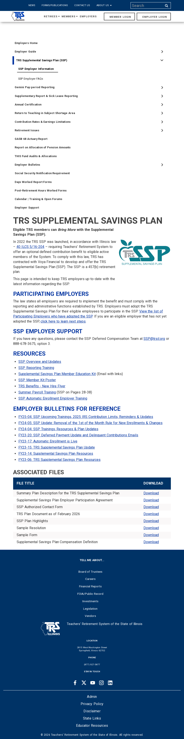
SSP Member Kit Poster (37, 380)
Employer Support (27, 207)
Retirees (52, 16)
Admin (92, 697)
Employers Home (26, 43)
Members (70, 16)
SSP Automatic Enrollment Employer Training (52, 398)
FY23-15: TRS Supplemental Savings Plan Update (56, 447)
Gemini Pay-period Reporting (35, 87)
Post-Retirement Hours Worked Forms (41, 190)
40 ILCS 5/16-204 (30, 247)
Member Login (120, 17)
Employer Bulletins (27, 164)
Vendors (90, 616)
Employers (88, 16)
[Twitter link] (83, 682)
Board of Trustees (90, 571)
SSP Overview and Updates (39, 362)
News (31, 5)
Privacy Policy (92, 704)
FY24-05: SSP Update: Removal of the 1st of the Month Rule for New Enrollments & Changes (90, 423)
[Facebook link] (75, 682)
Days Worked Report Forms (33, 182)
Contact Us (82, 5)
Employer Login (154, 17)
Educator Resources (92, 725)
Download (151, 493)
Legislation (90, 608)
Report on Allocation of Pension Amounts (43, 147)
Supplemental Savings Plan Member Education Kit (57, 374)
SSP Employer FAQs (30, 78)
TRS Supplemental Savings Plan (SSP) (41, 60)
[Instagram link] (101, 682)
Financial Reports (90, 586)
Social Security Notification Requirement (42, 173)
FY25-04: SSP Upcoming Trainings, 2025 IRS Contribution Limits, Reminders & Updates (85, 417)
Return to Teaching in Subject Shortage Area (45, 113)
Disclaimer (92, 711)
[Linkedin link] (110, 682)
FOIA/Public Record (90, 593)
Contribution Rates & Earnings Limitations (43, 121)
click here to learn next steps (63, 321)
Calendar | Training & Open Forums (38, 199)
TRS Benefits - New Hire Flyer (41, 386)
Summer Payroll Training (37, 392)
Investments (90, 601)
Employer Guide (25, 51)
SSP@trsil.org (154, 339)
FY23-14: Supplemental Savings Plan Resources (55, 453)
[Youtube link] (92, 682)
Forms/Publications (55, 5)
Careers (90, 579)
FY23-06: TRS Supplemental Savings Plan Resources (59, 460)
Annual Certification (28, 104)
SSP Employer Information (36, 68)
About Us (104, 5)
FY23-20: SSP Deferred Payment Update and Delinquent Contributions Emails (78, 435)
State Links (92, 718)
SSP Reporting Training (36, 368)
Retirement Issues (27, 130)
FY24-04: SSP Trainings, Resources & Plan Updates (58, 429)
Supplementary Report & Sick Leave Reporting (46, 96)
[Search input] (147, 5)
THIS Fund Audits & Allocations (36, 156)
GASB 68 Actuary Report (31, 138)
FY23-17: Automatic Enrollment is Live (47, 441)
